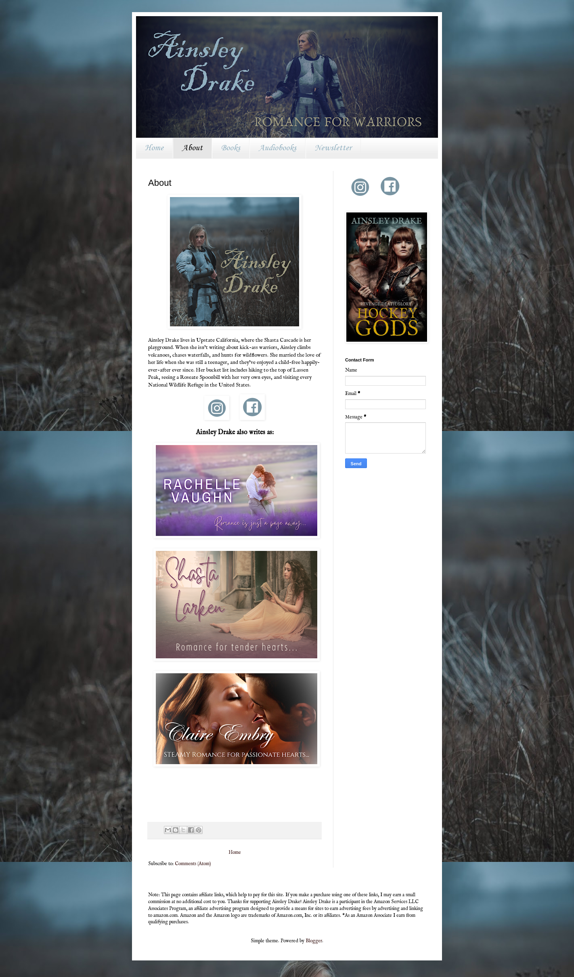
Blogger (314, 941)
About (192, 148)
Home (154, 148)
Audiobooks (277, 148)
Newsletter (333, 148)
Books (230, 148)
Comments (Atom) (193, 864)
